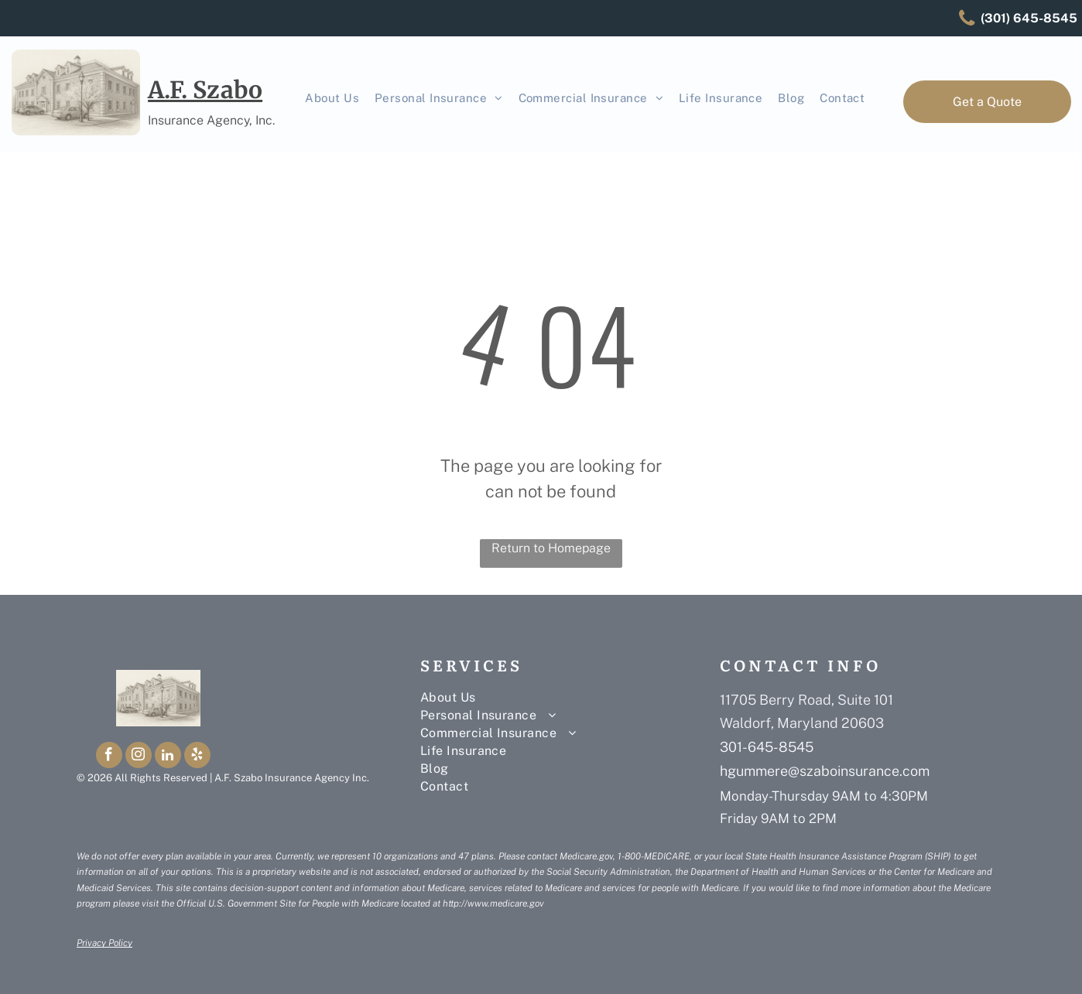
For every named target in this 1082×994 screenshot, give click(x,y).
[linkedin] (168, 757)
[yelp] (197, 757)
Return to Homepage (551, 548)
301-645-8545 (766, 747)
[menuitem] (332, 98)
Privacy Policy (104, 943)
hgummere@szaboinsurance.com (825, 771)
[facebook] (109, 757)
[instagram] (138, 757)
